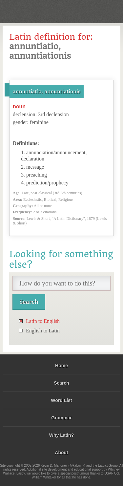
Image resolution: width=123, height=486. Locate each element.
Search (61, 383)
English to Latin (43, 330)
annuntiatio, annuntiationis (46, 92)
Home (61, 365)
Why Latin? (61, 435)
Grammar (61, 417)
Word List (61, 400)
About (61, 452)
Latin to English (43, 321)
